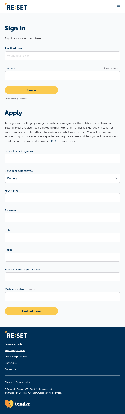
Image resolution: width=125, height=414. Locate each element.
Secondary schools (15, 350)
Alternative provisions (16, 356)
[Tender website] (17, 404)
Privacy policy (23, 382)
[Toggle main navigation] (118, 6)
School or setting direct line (22, 269)
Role (8, 230)
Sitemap (9, 382)
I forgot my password (16, 98)
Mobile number (20, 289)
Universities (11, 362)
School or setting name (19, 151)
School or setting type (19, 170)
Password (11, 68)
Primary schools (13, 344)
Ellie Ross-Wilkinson (28, 393)
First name (11, 190)
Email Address (13, 48)
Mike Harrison (55, 393)
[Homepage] (16, 334)
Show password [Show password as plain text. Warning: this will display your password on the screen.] (112, 68)
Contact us (10, 369)
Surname (10, 210)
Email (8, 249)
